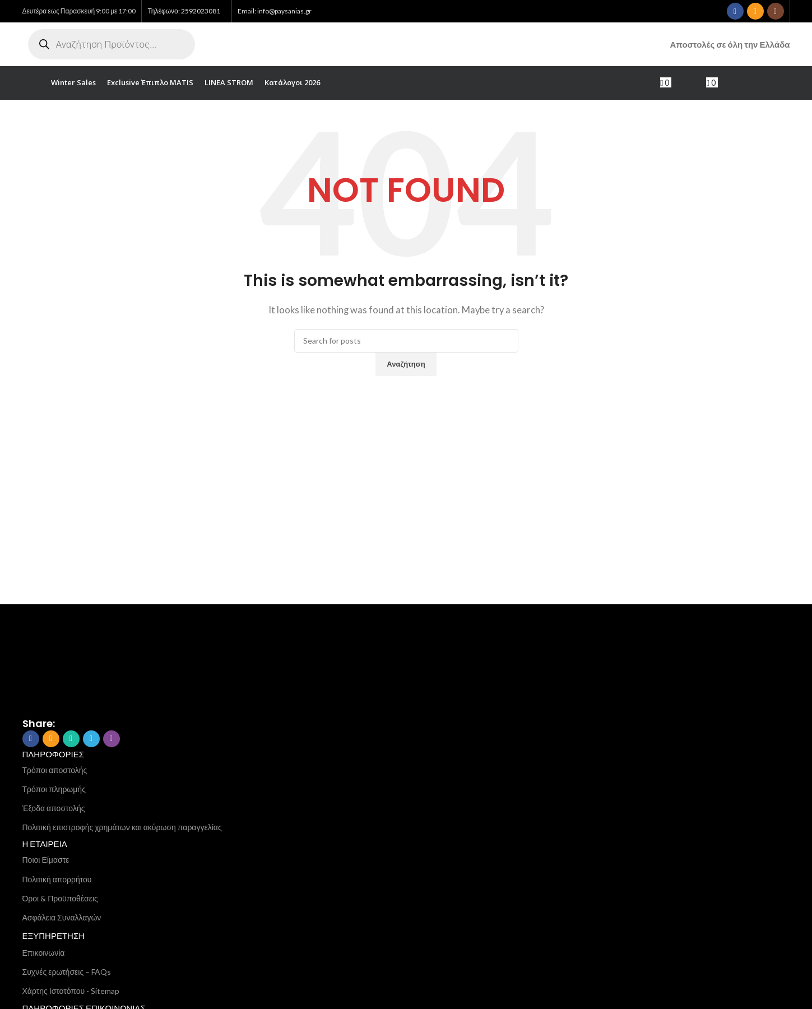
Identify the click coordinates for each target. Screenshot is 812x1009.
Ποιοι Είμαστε (45, 861)
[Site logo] (380, 45)
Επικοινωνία (43, 954)
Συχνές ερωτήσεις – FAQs (67, 973)
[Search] (406, 342)
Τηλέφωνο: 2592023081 (183, 11)
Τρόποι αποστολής (54, 771)
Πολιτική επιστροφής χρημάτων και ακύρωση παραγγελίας (122, 829)
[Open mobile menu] (31, 84)
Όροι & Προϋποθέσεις (60, 899)
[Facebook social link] (735, 11)
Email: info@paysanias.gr (275, 11)
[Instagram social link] (775, 11)
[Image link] (78, 660)
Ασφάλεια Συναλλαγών (61, 919)
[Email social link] (755, 11)
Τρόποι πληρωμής (54, 790)
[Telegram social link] (91, 740)
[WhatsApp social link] (71, 740)
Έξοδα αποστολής (53, 809)
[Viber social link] (111, 740)
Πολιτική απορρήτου (57, 880)
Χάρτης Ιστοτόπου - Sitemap (71, 992)
